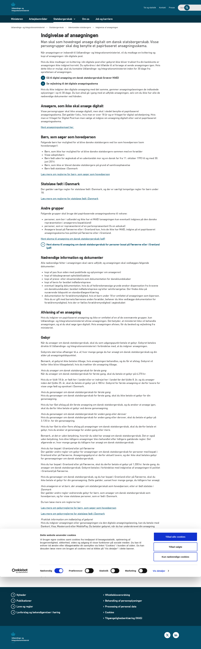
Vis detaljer (159, 643)
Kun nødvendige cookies (175, 629)
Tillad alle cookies (175, 609)
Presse (152, 7)
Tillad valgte (175, 619)
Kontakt (142, 7)
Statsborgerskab (62, 18)
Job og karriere (104, 18)
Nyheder (21, 594)
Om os (85, 18)
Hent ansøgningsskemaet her (57, 127)
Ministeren (17, 18)
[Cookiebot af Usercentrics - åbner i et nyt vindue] (19, 643)
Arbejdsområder (38, 18)
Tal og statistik (130, 7)
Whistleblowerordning (117, 594)
